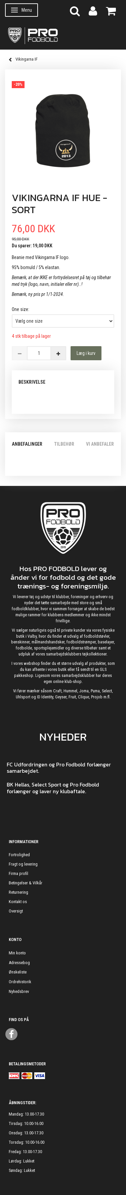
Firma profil (18, 873)
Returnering (18, 892)
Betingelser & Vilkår (25, 882)
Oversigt (16, 911)
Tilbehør (64, 444)
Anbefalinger (27, 444)
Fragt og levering (23, 864)
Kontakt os (18, 901)
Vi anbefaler (100, 444)
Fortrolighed (19, 854)
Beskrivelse (31, 382)
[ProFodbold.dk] (63, 35)
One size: (20, 309)
